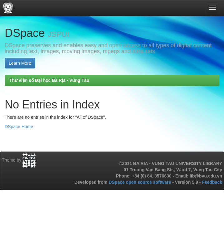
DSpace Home (19, 126)
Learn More (20, 63)
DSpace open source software (140, 182)
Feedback (212, 182)
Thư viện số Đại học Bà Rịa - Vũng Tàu (49, 80)
